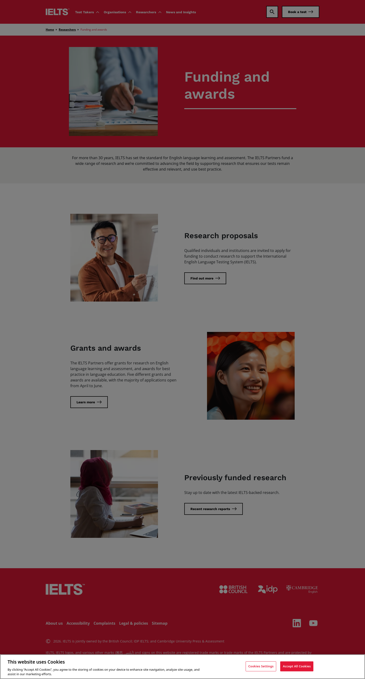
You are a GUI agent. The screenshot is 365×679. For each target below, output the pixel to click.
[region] (182, 666)
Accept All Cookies (297, 666)
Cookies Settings (261, 666)
